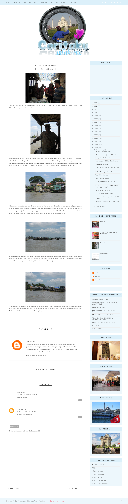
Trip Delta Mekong (102, 175)
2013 (96, 135)
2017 (96, 122)
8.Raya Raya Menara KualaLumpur (103, 323)
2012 (96, 138)
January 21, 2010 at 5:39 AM (26, 411)
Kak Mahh (30, 341)
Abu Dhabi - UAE (98, 465)
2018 (96, 119)
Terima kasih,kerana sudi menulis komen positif (24, 431)
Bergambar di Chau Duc (103, 158)
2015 (96, 128)
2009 (96, 147)
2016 (96, 125)
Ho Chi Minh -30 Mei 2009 (104, 193)
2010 (96, 144)
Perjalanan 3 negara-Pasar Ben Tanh (107, 201)
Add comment (14, 426)
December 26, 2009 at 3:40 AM (27, 394)
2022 (96, 109)
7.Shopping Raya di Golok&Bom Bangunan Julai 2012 (103, 318)
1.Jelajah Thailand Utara (100, 299)
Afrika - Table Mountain (100, 483)
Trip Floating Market (102, 178)
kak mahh (97, 280)
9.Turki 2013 (96, 326)
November (99, 206)
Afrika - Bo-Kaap (97, 471)
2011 (96, 141)
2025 (96, 103)
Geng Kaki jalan (19, 2)
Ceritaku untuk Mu (57, 501)
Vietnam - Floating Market (46, 65)
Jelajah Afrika (105, 253)
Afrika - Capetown (98, 474)
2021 (96, 112)
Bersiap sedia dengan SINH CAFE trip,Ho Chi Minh (107, 186)
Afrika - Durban (97, 477)
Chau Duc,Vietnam (102, 164)
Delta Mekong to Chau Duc (104, 172)
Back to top (117, 501)
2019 (96, 115)
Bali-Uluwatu (104, 243)
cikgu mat (97, 276)
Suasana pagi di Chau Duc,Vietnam (107, 161)
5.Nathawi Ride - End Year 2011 (102, 315)
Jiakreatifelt (32, 501)
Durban (102, 221)
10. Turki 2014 (97, 329)
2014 (96, 131)
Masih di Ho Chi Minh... (104, 190)
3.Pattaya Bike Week (99, 307)
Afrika (94, 468)
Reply (80, 399)
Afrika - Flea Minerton (99, 480)
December (99, 150)
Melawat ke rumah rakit (103, 151)
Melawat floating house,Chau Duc (107, 155)
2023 (96, 106)
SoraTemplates (21, 501)
